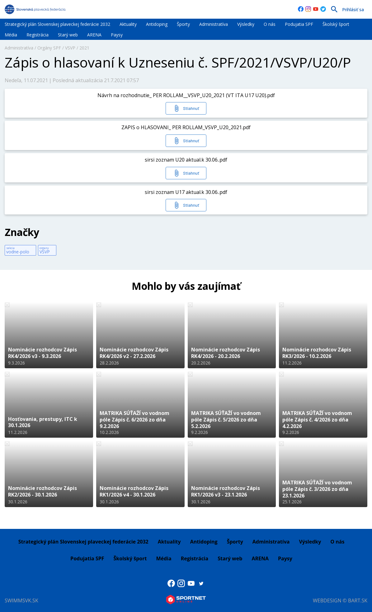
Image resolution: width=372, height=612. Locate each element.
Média (11, 35)
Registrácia (37, 35)
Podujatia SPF (299, 24)
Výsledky (245, 24)
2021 (84, 48)
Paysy (117, 35)
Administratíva (213, 24)
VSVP (70, 48)
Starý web (68, 35)
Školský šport (336, 24)
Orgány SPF (49, 48)
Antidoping (156, 24)
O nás (269, 24)
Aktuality (128, 24)
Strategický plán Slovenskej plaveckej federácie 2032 (57, 24)
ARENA (94, 35)
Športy (183, 24)
